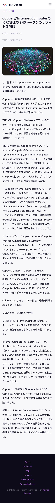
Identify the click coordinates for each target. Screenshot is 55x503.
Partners (27, 475)
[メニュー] (50, 4)
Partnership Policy (27, 483)
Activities (27, 466)
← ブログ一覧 (8, 10)
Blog (27, 470)
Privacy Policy (27, 479)
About (27, 461)
